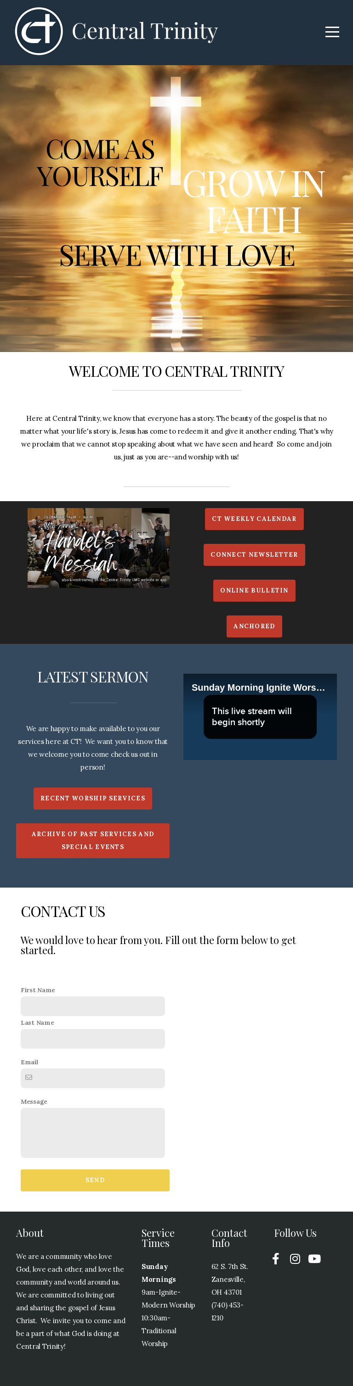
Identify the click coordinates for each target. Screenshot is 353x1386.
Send (95, 1180)
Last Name (37, 1022)
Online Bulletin (254, 590)
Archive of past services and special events (93, 840)
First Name (38, 990)
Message (34, 1101)
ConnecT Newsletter (254, 555)
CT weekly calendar (254, 519)
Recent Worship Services (92, 798)
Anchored (254, 626)
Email (29, 1062)
